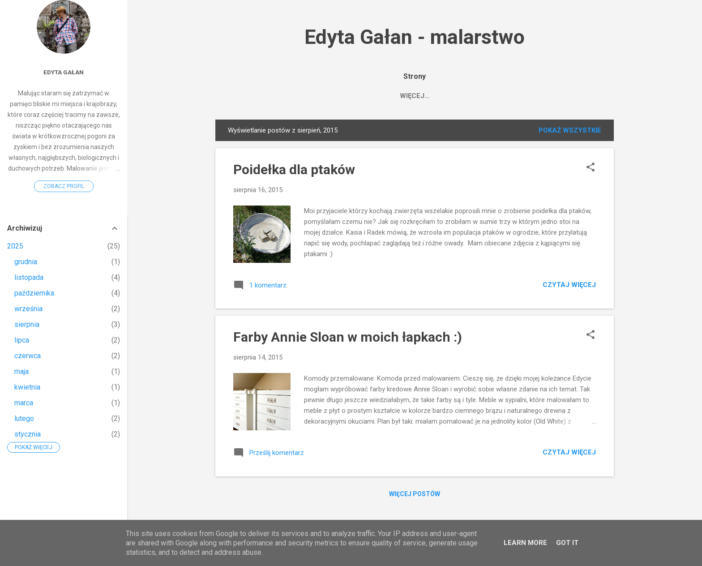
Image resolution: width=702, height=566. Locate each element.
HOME (242, 96)
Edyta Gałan (415, 96)
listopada (28, 277)
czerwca (27, 356)
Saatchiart (354, 96)
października (34, 293)
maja (21, 371)
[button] (590, 169)
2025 (15, 246)
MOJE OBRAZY (292, 96)
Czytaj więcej (569, 287)
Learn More (525, 543)
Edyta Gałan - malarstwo (414, 37)
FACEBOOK (473, 96)
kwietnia (27, 387)
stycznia (27, 434)
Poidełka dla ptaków (294, 171)
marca (23, 403)
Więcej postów (414, 495)
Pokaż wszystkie (570, 132)
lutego (24, 418)
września (28, 308)
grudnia (25, 261)
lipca (21, 340)
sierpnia (26, 324)
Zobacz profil (63, 186)
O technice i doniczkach (552, 96)
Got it (567, 543)
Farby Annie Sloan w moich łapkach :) (347, 339)
